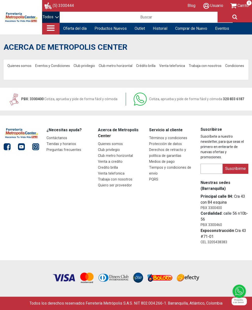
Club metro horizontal (115, 66)
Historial (160, 28)
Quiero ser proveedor (115, 185)
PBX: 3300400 (63, 99)
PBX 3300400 (211, 208)
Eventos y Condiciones (52, 66)
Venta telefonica (172, 66)
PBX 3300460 (211, 225)
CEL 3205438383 (214, 242)
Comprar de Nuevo (191, 28)
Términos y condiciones (168, 138)
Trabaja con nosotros (205, 66)
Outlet (140, 28)
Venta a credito (110, 162)
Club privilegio (84, 66)
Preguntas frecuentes (64, 150)
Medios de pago (162, 162)
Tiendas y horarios (61, 144)
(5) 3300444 (63, 5)
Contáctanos (57, 138)
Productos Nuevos (110, 28)
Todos (51, 17)
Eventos (222, 28)
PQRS (153, 179)
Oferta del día (75, 28)
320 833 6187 (189, 99)
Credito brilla (108, 167)
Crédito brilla (146, 66)
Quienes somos (19, 66)
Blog (191, 5)
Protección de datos (165, 144)
